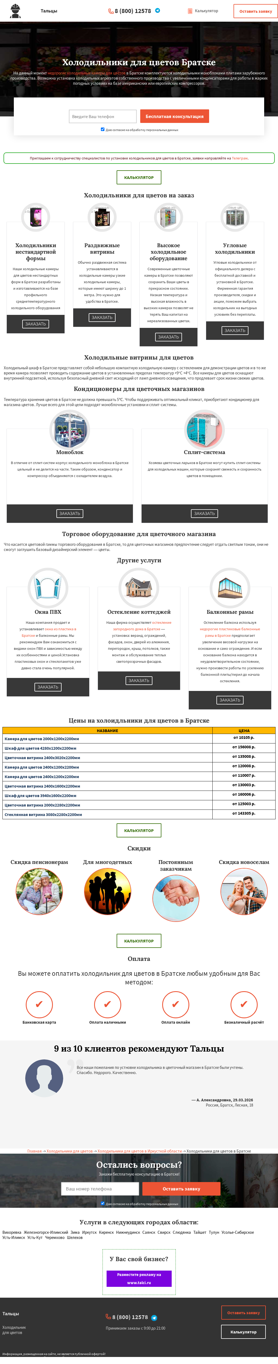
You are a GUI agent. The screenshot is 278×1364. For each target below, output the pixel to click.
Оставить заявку (255, 11)
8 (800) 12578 (133, 11)
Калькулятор (202, 10)
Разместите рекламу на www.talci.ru (139, 1278)
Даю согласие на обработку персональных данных (139, 130)
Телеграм (240, 158)
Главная (34, 1151)
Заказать (35, 324)
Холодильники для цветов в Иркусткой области (140, 1151)
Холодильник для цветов (14, 1330)
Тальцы (10, 1313)
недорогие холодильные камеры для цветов (87, 73)
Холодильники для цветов (70, 1151)
